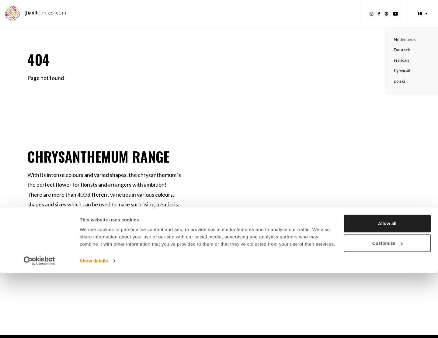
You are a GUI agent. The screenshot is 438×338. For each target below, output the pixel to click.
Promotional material (185, 13)
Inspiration (231, 13)
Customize (387, 308)
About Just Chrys (332, 13)
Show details (94, 326)
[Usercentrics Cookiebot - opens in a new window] (39, 326)
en (420, 13)
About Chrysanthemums (278, 13)
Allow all (387, 288)
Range (146, 13)
